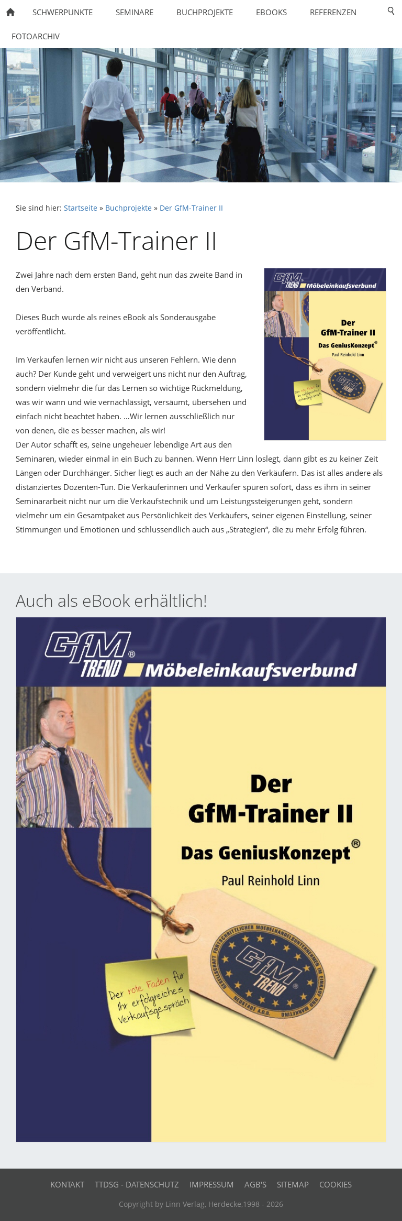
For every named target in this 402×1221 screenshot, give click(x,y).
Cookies (335, 1184)
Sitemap (293, 1184)
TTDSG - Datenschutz (137, 1184)
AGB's (255, 1184)
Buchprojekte (128, 208)
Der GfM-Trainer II (191, 208)
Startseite (80, 208)
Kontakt (67, 1184)
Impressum (211, 1184)
